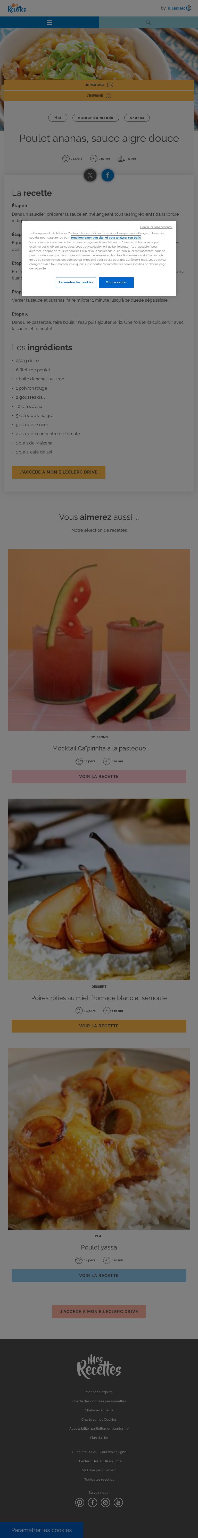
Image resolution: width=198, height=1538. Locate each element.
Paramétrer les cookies (76, 282)
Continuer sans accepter (156, 227)
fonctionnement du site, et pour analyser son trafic (106, 238)
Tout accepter (116, 282)
